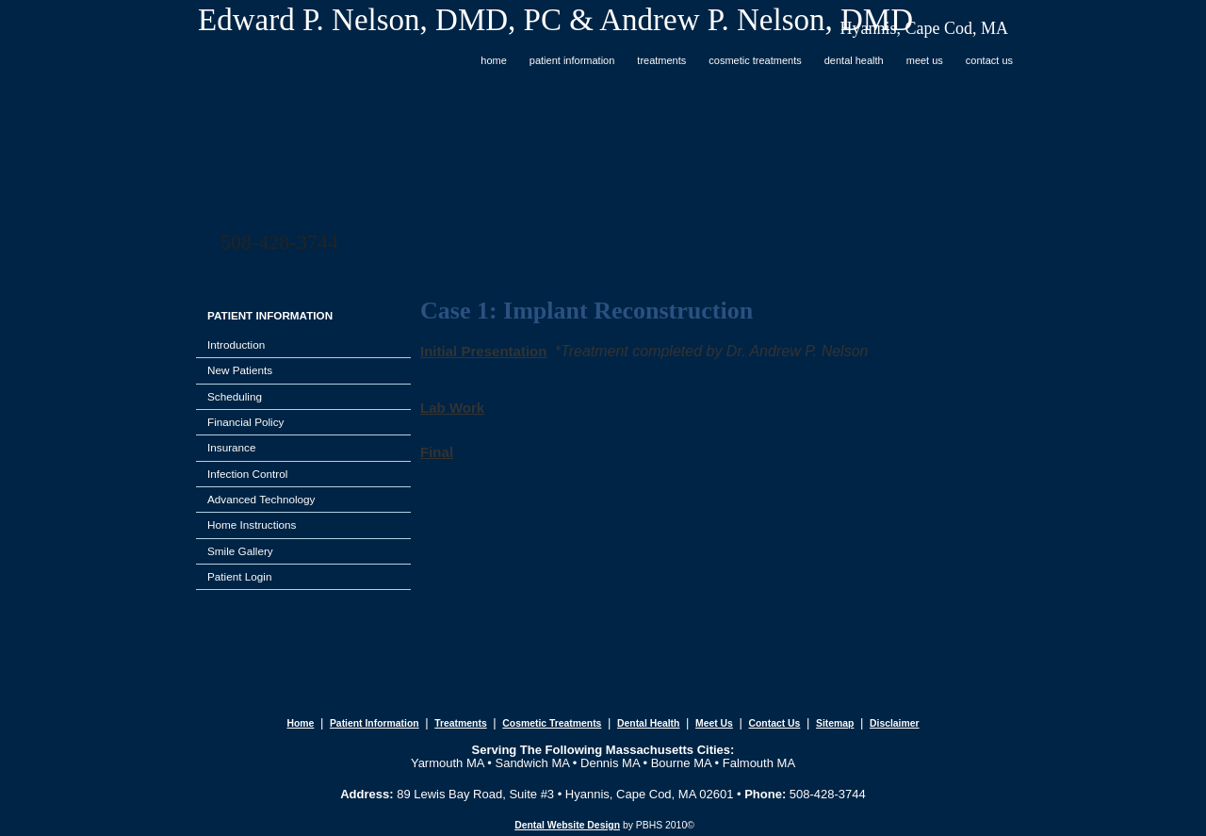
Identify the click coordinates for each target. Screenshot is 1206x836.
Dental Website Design (567, 825)
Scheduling (234, 396)
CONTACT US (989, 60)
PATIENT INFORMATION (572, 60)
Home (494, 60)
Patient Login (239, 576)
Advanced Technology (261, 499)
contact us (774, 723)
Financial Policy (245, 422)
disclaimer (895, 723)
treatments (460, 723)
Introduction (236, 344)
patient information (374, 723)
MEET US (924, 60)
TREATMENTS (661, 60)
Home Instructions (251, 524)
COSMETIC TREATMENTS (755, 60)
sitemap (835, 723)
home (300, 723)
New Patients (239, 370)
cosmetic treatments (551, 723)
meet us (714, 723)
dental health (648, 723)
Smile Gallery (240, 551)
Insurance (231, 447)
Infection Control (247, 473)
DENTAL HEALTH (854, 60)
